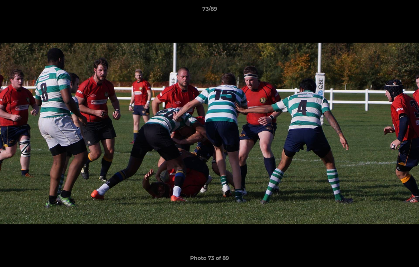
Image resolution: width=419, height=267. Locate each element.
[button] (405, 10)
